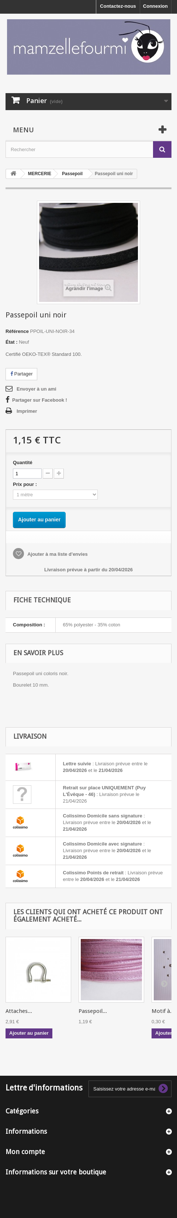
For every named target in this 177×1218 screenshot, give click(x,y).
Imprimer (27, 411)
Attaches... (19, 1011)
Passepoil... (93, 1011)
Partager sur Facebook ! (39, 400)
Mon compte (25, 1152)
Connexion (155, 6)
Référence (17, 331)
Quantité (22, 462)
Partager (21, 374)
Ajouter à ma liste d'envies (57, 554)
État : (12, 342)
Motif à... (163, 1011)
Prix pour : (26, 484)
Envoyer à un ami (36, 389)
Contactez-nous (118, 6)
